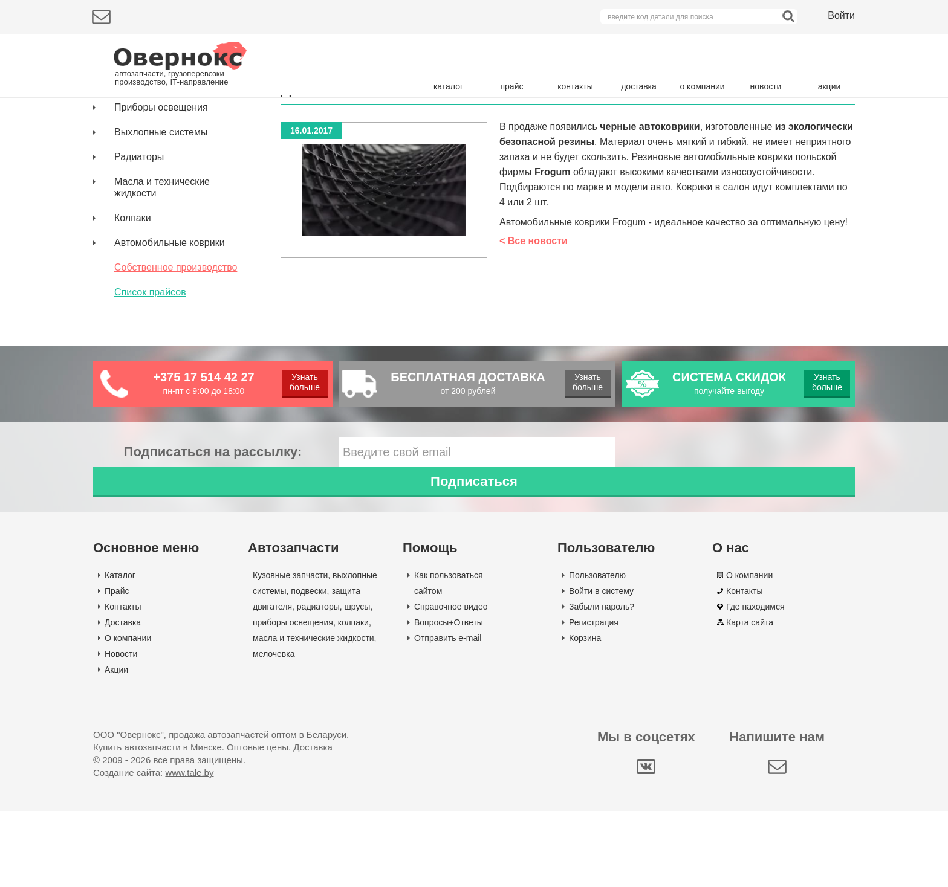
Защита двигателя (155, 188)
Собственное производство (175, 373)
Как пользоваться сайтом (448, 658)
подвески (308, 666)
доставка (639, 86)
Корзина (585, 713)
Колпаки (132, 323)
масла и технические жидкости (313, 713)
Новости (121, 729)
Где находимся (755, 682)
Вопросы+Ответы (448, 698)
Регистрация (593, 698)
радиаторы (318, 682)
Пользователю (597, 651)
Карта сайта (749, 698)
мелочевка (274, 729)
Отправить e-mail (447, 713)
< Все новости (533, 346)
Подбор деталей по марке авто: (164, 125)
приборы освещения (293, 698)
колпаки (353, 698)
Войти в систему (601, 666)
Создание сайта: (153, 848)
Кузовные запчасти (157, 163)
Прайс (117, 666)
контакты (575, 86)
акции (829, 86)
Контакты (123, 682)
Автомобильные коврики (169, 348)
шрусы (358, 682)
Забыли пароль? (601, 682)
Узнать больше (303, 488)
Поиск (803, 123)
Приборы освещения (161, 213)
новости (766, 86)
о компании (702, 86)
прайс (512, 86)
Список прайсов (150, 398)
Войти (841, 15)
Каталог (120, 651)
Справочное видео (451, 682)
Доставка (123, 698)
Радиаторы (139, 262)
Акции (116, 745)
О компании (128, 713)
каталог (448, 86)
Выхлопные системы (160, 238)
